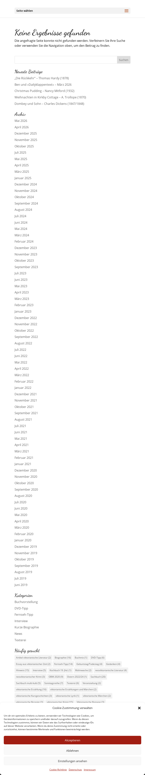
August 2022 (23, 343)
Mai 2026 (21, 121)
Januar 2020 (23, 540)
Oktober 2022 (24, 330)
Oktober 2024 (24, 197)
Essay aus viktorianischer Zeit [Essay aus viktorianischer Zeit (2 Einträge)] (33, 664)
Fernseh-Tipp (24, 614)
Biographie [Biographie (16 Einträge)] (63, 657)
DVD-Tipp (21, 608)
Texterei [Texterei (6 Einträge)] (73, 683)
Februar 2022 (24, 381)
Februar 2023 (24, 305)
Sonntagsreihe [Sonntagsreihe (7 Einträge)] (53, 683)
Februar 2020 (24, 534)
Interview (21, 621)
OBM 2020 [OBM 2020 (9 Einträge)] (56, 676)
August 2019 (23, 572)
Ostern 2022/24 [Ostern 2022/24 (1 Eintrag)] (77, 676)
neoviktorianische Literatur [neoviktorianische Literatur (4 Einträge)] (111, 670)
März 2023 (22, 299)
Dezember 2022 (26, 318)
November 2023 (26, 254)
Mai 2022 (21, 362)
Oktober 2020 (24, 483)
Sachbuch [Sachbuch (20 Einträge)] (98, 676)
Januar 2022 (23, 388)
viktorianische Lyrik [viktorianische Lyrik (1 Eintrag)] (67, 695)
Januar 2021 (23, 464)
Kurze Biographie (27, 627)
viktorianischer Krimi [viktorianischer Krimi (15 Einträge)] (60, 702)
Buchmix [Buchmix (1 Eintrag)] (81, 657)
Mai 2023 (21, 286)
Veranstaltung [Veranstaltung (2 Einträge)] (92, 683)
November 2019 (26, 553)
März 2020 (22, 527)
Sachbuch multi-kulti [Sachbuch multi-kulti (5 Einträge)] (28, 683)
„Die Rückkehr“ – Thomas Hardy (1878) (42, 78)
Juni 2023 (21, 280)
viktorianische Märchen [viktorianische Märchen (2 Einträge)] (97, 695)
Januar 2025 (23, 178)
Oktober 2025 (24, 146)
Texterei (20, 640)
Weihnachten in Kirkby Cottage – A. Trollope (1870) (50, 97)
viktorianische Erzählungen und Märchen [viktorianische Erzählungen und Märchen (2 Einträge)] (73, 689)
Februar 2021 (24, 458)
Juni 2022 (21, 356)
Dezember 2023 (26, 248)
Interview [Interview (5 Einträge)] (39, 670)
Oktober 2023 (24, 260)
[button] (139, 708)
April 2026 (22, 127)
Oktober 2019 (24, 559)
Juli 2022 (20, 350)
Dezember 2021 (26, 394)
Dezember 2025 (26, 133)
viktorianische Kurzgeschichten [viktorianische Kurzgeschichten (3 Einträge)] (34, 695)
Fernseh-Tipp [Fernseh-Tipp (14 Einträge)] (63, 664)
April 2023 (22, 292)
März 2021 (22, 451)
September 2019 (26, 566)
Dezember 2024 (26, 184)
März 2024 (22, 235)
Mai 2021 (21, 439)
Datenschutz (75, 769)
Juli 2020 (20, 502)
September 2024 (26, 203)
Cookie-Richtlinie (58, 769)
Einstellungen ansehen (72, 761)
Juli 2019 (20, 578)
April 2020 (22, 521)
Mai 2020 (21, 515)
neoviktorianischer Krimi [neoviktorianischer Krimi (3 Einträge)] (30, 676)
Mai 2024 (21, 229)
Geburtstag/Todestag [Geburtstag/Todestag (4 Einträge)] (89, 664)
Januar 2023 (23, 311)
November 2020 (26, 477)
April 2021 (22, 445)
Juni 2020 (21, 508)
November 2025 (26, 140)
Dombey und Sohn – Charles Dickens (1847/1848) (49, 104)
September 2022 (26, 337)
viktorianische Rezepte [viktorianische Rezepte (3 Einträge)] (29, 702)
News (18, 634)
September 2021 (26, 413)
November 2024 (26, 191)
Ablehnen (72, 750)
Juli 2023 (20, 273)
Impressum (90, 769)
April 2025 (22, 165)
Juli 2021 (20, 426)
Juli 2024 (20, 216)
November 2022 (26, 324)
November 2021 (26, 400)
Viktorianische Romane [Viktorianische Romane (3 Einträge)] (90, 702)
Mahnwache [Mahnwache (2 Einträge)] (83, 670)
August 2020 (23, 496)
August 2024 (23, 210)
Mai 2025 (21, 159)
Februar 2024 (24, 241)
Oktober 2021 (24, 407)
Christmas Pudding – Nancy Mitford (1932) (44, 91)
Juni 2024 (21, 222)
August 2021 (23, 419)
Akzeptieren (72, 740)
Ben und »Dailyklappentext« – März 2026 (43, 84)
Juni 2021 (21, 432)
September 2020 (26, 489)
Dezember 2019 (26, 547)
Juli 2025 (20, 152)
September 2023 (26, 267)
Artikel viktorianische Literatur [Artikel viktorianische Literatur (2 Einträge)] (33, 657)
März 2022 (22, 375)
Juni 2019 (21, 585)
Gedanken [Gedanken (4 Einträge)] (113, 664)
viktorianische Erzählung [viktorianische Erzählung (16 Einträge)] (31, 689)
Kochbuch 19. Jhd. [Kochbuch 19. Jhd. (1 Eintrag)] (60, 670)
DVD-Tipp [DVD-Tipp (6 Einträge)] (97, 657)
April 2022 (22, 368)
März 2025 (22, 172)
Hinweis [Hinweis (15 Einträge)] (22, 670)
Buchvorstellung (26, 602)
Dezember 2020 (26, 470)
